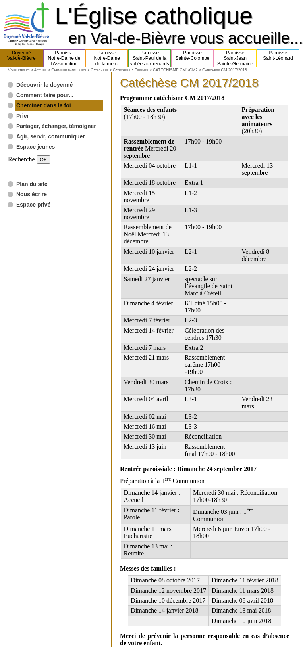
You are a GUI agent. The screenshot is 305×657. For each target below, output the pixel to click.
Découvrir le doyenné (44, 85)
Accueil (40, 70)
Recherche (21, 159)
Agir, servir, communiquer (50, 136)
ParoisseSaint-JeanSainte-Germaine (235, 58)
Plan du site (32, 184)
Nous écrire (31, 194)
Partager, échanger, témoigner (56, 126)
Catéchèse (99, 70)
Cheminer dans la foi (68, 70)
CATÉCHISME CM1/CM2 (175, 70)
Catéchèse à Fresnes (131, 70)
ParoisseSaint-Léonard (278, 58)
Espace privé (33, 204)
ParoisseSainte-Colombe (193, 58)
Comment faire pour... (44, 95)
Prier (22, 116)
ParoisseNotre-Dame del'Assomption (64, 58)
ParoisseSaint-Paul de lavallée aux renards (149, 58)
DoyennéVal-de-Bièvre (21, 58)
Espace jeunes (35, 147)
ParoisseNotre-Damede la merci (107, 58)
